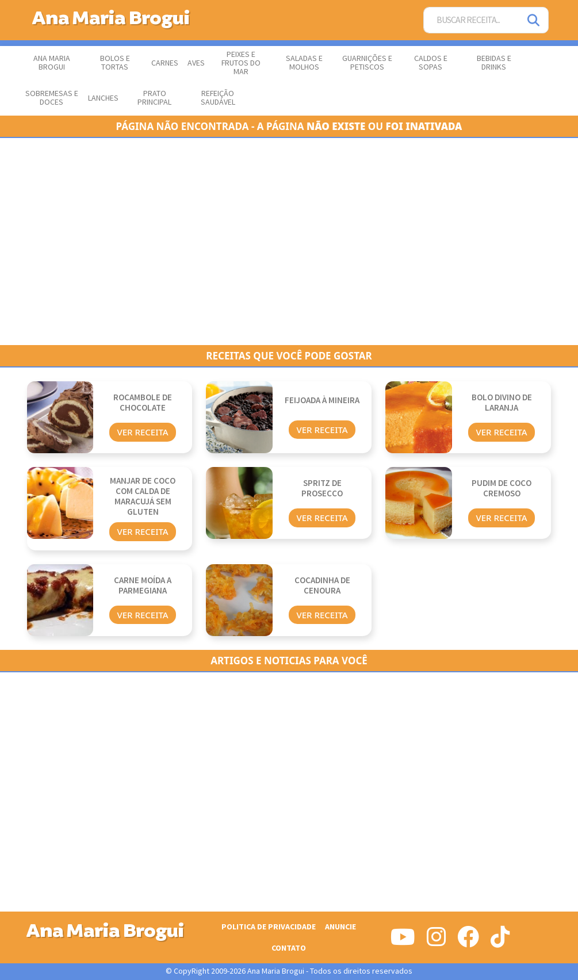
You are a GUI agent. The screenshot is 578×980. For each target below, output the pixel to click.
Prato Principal (154, 98)
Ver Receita (142, 432)
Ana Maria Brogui (51, 62)
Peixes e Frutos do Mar (241, 63)
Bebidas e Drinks (494, 62)
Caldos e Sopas (430, 62)
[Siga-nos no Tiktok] (500, 941)
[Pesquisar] (534, 20)
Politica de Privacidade (268, 926)
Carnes (164, 63)
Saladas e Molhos (304, 62)
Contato (288, 948)
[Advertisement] (289, 241)
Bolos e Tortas (115, 62)
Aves (196, 63)
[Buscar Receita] (471, 20)
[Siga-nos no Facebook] (468, 941)
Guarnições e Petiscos (367, 62)
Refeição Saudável (218, 98)
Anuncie (340, 926)
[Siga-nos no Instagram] (436, 941)
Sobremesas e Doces (51, 98)
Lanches (103, 98)
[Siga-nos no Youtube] (403, 941)
